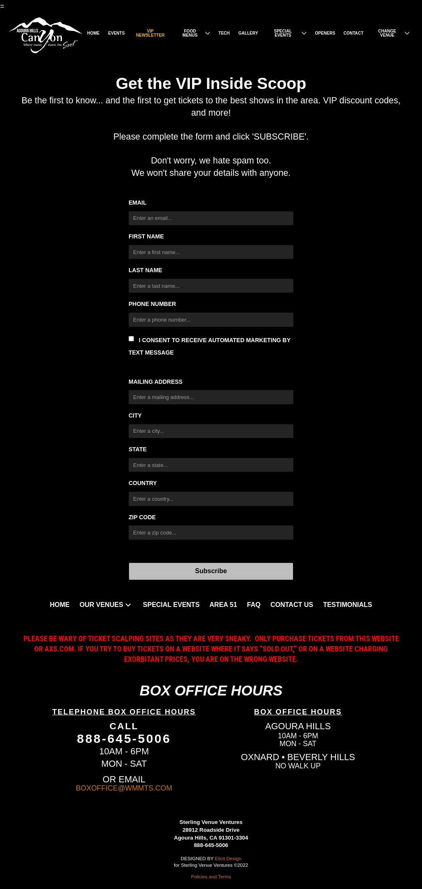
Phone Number (152, 304)
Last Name (145, 270)
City (135, 415)
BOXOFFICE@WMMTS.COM (124, 788)
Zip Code (142, 517)
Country (143, 483)
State (138, 449)
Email (138, 202)
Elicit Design (228, 858)
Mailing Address (156, 381)
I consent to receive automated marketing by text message (210, 346)
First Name (146, 236)
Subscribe (211, 570)
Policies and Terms (211, 876)
